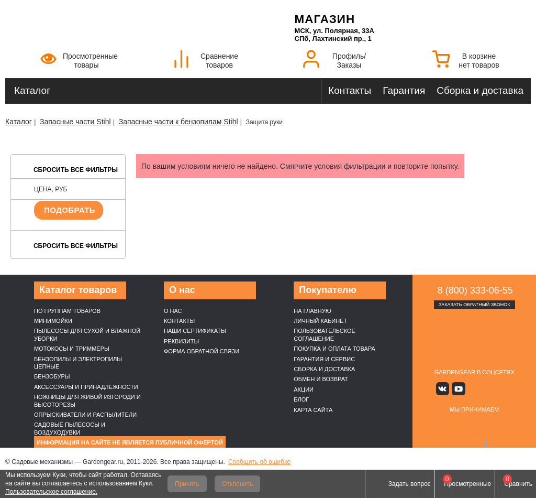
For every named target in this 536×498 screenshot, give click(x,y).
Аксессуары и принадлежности (86, 387)
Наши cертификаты (195, 331)
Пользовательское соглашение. (51, 491)
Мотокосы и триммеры (71, 348)
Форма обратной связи (201, 351)
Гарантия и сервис (324, 359)
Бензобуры (52, 376)
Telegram (504, 388)
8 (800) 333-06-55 (475, 290)
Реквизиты (181, 341)
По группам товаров (67, 311)
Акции (304, 389)
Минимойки (53, 321)
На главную (312, 311)
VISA (437, 426)
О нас (173, 311)
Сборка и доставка (480, 90)
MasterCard (462, 426)
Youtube (458, 388)
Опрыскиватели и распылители (85, 415)
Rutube (489, 388)
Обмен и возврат (321, 379)
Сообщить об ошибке (259, 461)
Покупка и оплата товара (334, 348)
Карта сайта (313, 410)
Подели (499, 426)
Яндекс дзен (474, 388)
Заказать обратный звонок (474, 304)
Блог (301, 399)
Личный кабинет (320, 321)
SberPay (474, 446)
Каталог (32, 90)
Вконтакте (443, 388)
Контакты (349, 90)
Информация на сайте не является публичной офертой (130, 442)
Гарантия (404, 90)
